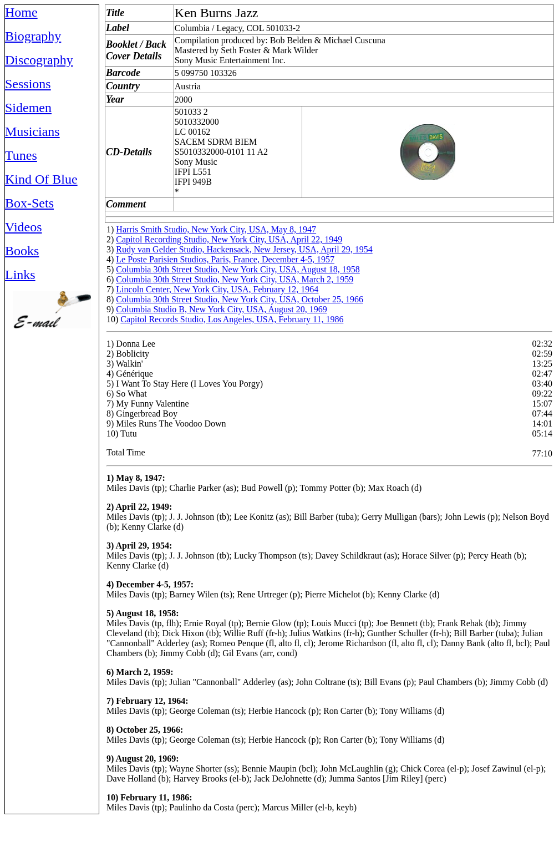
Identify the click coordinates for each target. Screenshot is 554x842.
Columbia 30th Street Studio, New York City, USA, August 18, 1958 (237, 269)
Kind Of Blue (41, 179)
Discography (39, 60)
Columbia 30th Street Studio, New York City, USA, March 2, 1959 (234, 279)
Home (21, 12)
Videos (23, 227)
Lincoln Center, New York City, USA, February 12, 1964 (217, 289)
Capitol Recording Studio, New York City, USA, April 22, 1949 (229, 239)
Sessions (28, 84)
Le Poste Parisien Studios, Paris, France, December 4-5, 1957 (225, 259)
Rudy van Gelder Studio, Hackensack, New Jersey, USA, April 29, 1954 (244, 249)
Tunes (21, 155)
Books (22, 251)
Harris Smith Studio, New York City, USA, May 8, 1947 (216, 229)
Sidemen (28, 107)
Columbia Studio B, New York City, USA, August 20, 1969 (221, 309)
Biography (33, 36)
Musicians (32, 131)
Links (20, 274)
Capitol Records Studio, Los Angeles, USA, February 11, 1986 (231, 319)
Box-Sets (29, 203)
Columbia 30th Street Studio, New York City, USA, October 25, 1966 (239, 299)
